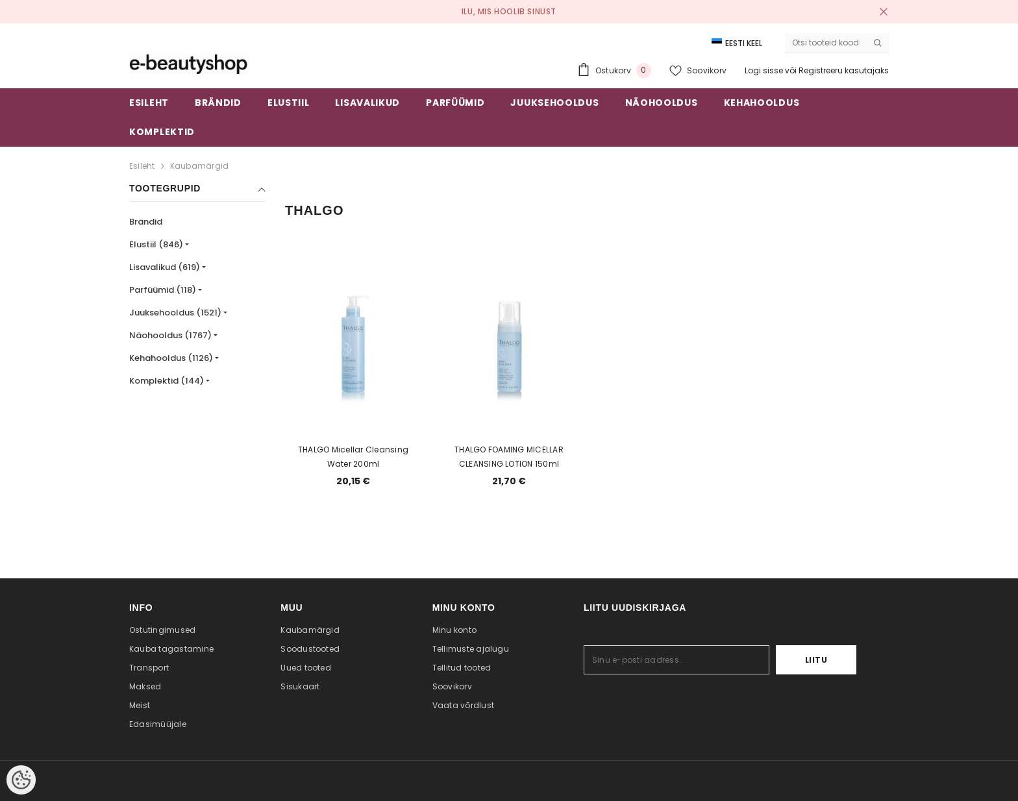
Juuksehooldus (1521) (175, 312)
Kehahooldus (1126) (171, 358)
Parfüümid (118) (162, 290)
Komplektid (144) (166, 381)
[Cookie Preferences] (21, 780)
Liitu (816, 659)
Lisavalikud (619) (164, 267)
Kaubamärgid (199, 165)
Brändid (145, 222)
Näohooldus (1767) (170, 335)
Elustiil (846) (156, 244)
